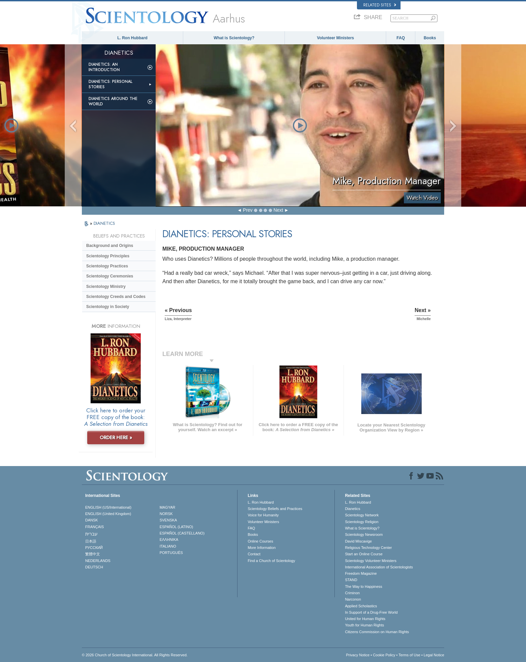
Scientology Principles (107, 256)
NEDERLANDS (97, 561)
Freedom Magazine (361, 573)
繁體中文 (92, 554)
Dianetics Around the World (113, 101)
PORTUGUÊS (171, 553)
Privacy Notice (357, 655)
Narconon (353, 599)
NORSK (166, 514)
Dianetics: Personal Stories (110, 84)
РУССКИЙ (94, 548)
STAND (351, 580)
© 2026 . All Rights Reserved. (135, 655)
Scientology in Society (107, 306)
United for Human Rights (365, 619)
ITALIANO (168, 546)
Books (430, 38)
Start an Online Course (363, 554)
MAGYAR (167, 507)
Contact (254, 554)
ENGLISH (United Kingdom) (108, 514)
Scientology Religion (361, 522)
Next (278, 210)
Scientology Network (361, 515)
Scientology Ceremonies (109, 276)
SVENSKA (168, 520)
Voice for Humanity (263, 515)
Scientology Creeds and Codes (116, 296)
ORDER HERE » (116, 437)
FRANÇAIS (94, 527)
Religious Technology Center (368, 548)
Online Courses (260, 541)
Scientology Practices (107, 266)
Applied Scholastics (361, 606)
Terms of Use (409, 655)
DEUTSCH (94, 567)
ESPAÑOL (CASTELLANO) (182, 533)
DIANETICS (104, 223)
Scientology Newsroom (364, 534)
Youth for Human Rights (364, 625)
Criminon (352, 593)
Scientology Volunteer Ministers (370, 561)
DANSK (91, 520)
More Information (261, 548)
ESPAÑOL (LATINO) (176, 527)
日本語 (90, 541)
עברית (91, 534)
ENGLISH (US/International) (108, 507)
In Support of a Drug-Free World (371, 612)
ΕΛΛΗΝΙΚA (169, 540)
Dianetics (352, 509)
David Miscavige (358, 541)
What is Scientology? (234, 38)
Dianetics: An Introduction (104, 67)
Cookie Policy (384, 655)
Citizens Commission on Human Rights (377, 632)
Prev (248, 210)
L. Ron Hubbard (132, 38)
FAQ (401, 38)
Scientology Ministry (105, 286)
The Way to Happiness (363, 586)
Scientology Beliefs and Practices (275, 509)
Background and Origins (109, 245)
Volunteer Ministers (335, 38)
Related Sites (379, 5)
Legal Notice (434, 655)
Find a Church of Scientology (271, 561)
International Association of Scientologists (379, 567)
